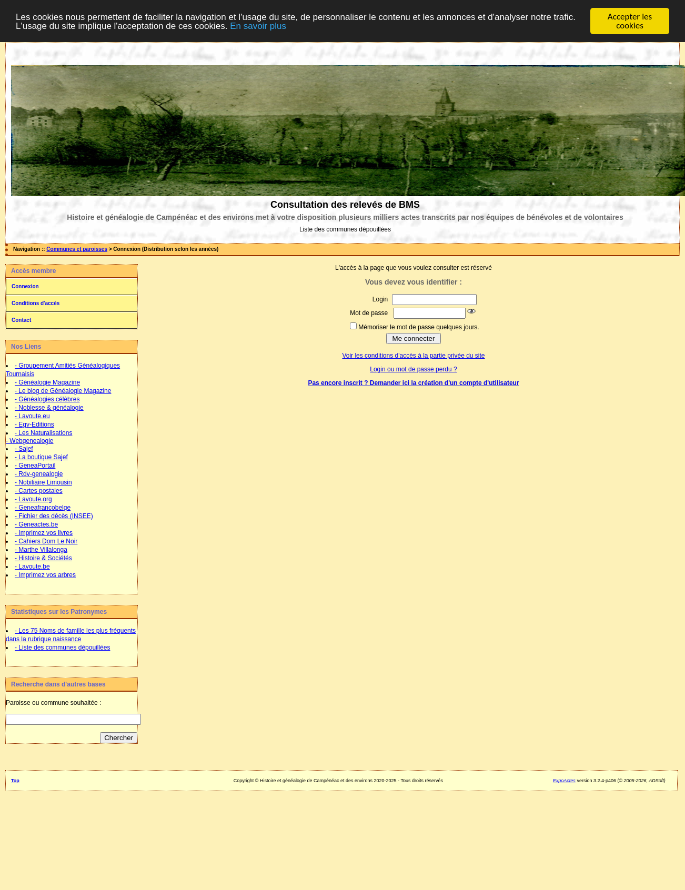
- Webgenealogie (30, 440)
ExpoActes (564, 780)
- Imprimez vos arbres (45, 575)
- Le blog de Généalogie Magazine (63, 391)
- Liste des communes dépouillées (62, 647)
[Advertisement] (71, 820)
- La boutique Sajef (41, 457)
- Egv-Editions (34, 424)
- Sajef (24, 448)
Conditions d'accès (35, 303)
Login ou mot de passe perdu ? (413, 369)
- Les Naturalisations (43, 433)
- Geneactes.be (36, 524)
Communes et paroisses (76, 249)
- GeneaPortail (35, 465)
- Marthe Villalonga (41, 549)
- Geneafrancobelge (42, 507)
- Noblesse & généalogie (49, 407)
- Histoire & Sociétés (43, 558)
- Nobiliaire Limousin (43, 482)
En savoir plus (258, 26)
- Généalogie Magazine (47, 382)
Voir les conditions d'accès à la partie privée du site (413, 355)
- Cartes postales (39, 490)
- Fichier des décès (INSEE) (54, 516)
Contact (21, 320)
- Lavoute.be (32, 566)
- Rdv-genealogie (39, 474)
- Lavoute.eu (32, 416)
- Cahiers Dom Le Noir (46, 541)
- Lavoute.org (33, 499)
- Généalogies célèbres (47, 399)
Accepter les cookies (630, 21)
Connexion (25, 286)
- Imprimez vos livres (44, 533)
